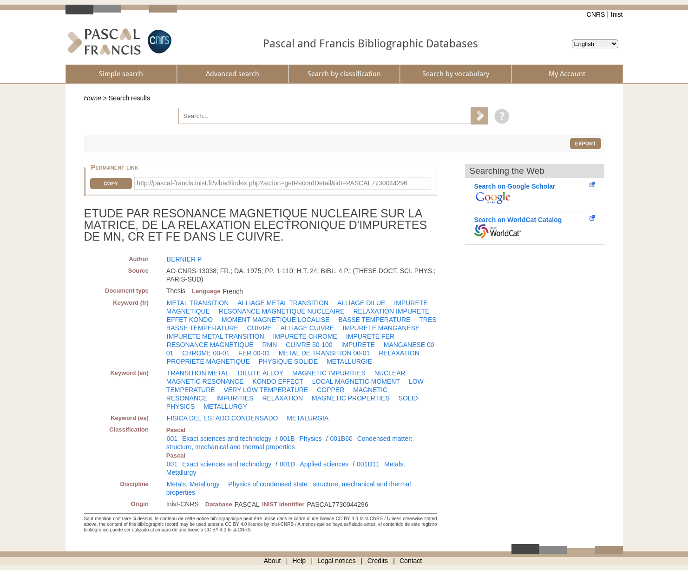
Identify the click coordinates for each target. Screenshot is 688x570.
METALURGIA (307, 418)
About (272, 560)
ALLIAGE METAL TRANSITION (282, 303)
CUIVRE (259, 328)
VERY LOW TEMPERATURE (265, 389)
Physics (311, 438)
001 (172, 438)
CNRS (596, 14)
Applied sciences (324, 464)
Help (299, 560)
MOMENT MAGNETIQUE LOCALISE (275, 319)
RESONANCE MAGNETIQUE (210, 344)
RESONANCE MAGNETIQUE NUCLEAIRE (282, 311)
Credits (377, 560)
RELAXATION (399, 353)
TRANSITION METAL (198, 373)
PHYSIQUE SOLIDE (288, 361)
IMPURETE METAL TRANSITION (215, 336)
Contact (411, 560)
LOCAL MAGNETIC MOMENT (356, 381)
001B (287, 438)
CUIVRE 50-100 (309, 344)
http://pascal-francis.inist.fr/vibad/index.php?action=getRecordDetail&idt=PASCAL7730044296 (272, 183)
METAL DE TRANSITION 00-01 (324, 353)
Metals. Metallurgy (193, 484)
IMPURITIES (234, 398)
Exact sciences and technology (226, 438)
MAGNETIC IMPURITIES (329, 373)
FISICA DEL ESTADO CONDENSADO (222, 418)
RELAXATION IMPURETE (391, 311)
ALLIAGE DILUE (361, 303)
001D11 (368, 464)
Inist (617, 14)
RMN (269, 344)
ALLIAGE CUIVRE (307, 328)
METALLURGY (225, 406)
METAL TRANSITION (198, 303)
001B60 (341, 438)
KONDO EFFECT (277, 381)
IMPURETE (357, 344)
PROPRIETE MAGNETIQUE (208, 361)
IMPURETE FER (370, 336)
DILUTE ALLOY (260, 373)
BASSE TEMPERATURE (374, 319)
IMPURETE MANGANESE (381, 328)
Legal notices (336, 560)
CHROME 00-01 (205, 353)
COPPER (330, 389)
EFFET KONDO (190, 319)
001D (287, 464)
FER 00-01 (254, 353)
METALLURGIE (349, 361)
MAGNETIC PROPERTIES (351, 398)
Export (585, 143)
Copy (111, 183)
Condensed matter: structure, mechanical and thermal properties (289, 443)
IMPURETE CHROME (305, 336)
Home (92, 98)
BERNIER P (184, 259)
